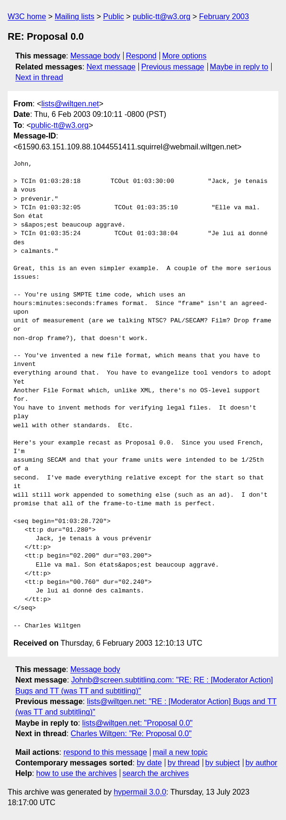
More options (184, 56)
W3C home (27, 16)
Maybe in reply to (239, 67)
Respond (141, 56)
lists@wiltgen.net (70, 104)
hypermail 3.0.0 (140, 792)
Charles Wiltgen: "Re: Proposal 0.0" (131, 733)
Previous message (173, 67)
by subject (222, 763)
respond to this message (105, 752)
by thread (184, 763)
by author (261, 763)
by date (149, 763)
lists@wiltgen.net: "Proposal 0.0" (137, 723)
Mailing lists (74, 16)
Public (113, 16)
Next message (111, 67)
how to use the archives (76, 773)
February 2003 (224, 16)
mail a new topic (180, 752)
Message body (95, 56)
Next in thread (39, 77)
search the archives (156, 773)
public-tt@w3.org (161, 16)
